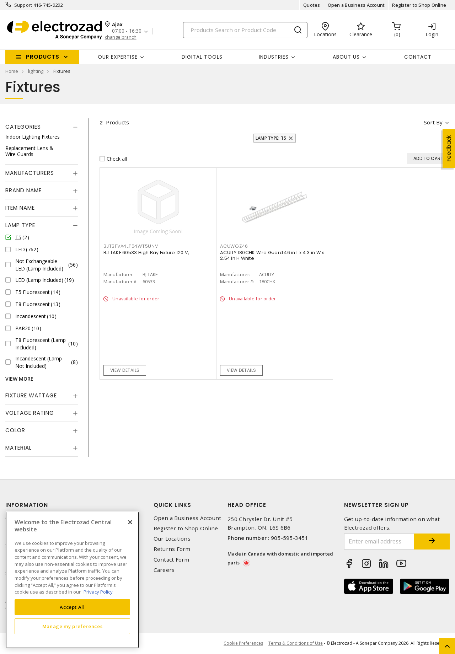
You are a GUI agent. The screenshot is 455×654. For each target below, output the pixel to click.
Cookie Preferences (243, 643)
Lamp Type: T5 (271, 138)
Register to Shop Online (419, 5)
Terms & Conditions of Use (295, 643)
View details (125, 370)
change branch (120, 37)
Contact (418, 56)
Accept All (72, 607)
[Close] (130, 522)
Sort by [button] (433, 122)
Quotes (311, 5)
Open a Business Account (356, 5)
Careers (164, 570)
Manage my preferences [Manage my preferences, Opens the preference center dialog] (72, 626)
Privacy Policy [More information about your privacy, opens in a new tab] (98, 592)
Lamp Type (20, 225)
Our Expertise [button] (118, 56)
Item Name (20, 207)
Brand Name (23, 190)
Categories (23, 126)
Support (23, 5)
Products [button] (42, 56)
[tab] (41, 127)
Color (15, 430)
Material (18, 447)
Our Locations (172, 538)
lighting (35, 71)
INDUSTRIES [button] (274, 56)
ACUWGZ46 (234, 246)
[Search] (245, 30)
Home (11, 71)
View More (19, 378)
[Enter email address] (379, 542)
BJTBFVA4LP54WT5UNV (130, 246)
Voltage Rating (29, 413)
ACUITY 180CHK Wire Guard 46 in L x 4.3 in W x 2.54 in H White (272, 255)
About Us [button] (346, 56)
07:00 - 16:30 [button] (126, 31)
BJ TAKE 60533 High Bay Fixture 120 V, (146, 253)
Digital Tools (202, 56)
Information (26, 505)
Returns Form (172, 549)
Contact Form (171, 559)
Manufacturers (29, 173)
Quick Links (172, 505)
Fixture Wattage (31, 395)
